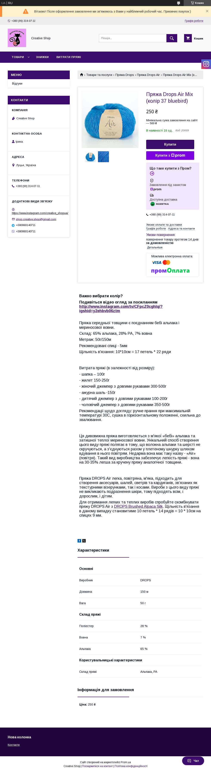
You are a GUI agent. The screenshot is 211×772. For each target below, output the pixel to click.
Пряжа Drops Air (148, 75)
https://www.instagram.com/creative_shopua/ (40, 213)
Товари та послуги (99, 75)
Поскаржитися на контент (97, 766)
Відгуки (17, 83)
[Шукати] (171, 38)
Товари (18, 57)
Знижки (42, 57)
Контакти (14, 744)
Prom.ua (126, 762)
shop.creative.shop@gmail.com (36, 219)
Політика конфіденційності (131, 766)
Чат (193, 761)
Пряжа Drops (124, 75)
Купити (170, 144)
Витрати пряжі (68, 57)
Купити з (170, 155)
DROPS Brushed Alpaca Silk (138, 506)
